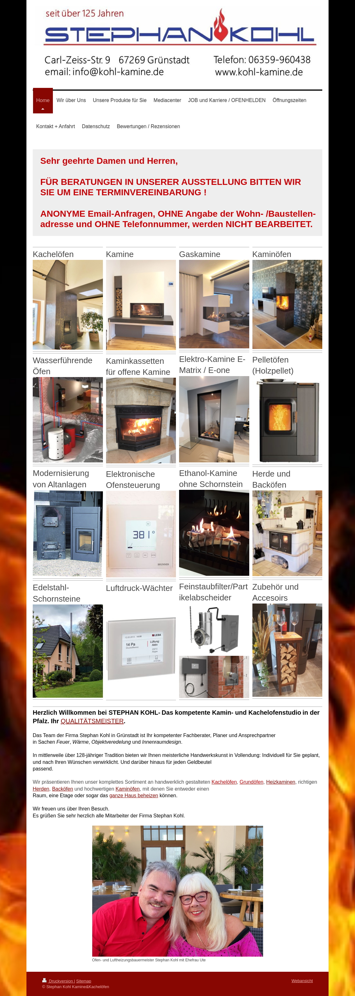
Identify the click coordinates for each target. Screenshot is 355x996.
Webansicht (302, 980)
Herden (41, 789)
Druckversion (58, 981)
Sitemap (83, 981)
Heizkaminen (280, 782)
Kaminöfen (128, 789)
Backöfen (62, 789)
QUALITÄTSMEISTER (92, 721)
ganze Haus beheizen (134, 795)
